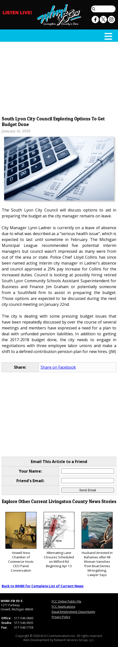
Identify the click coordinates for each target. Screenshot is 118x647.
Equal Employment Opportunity (73, 612)
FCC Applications (63, 607)
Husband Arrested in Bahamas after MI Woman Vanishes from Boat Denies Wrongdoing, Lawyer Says (97, 544)
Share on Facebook (58, 367)
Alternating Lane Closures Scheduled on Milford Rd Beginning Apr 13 (59, 540)
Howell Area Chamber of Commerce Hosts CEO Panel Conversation (20, 542)
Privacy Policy (61, 617)
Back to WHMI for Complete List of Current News (42, 586)
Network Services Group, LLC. (74, 640)
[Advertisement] (59, 77)
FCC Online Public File (66, 601)
